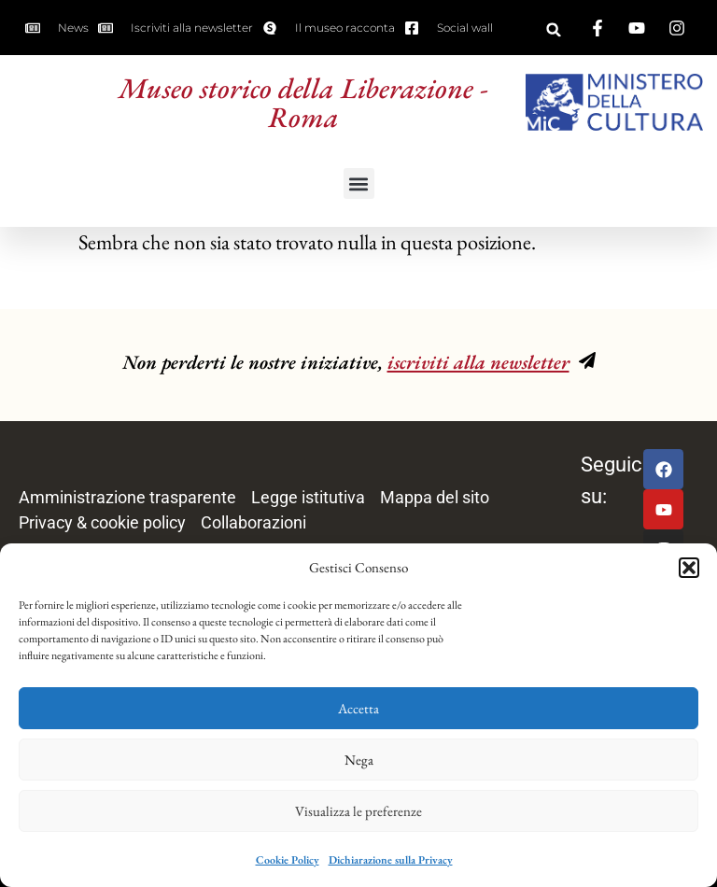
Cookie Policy (287, 859)
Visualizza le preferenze (358, 811)
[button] (689, 567)
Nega (358, 759)
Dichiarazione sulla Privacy (391, 859)
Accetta (358, 708)
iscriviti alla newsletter (478, 361)
